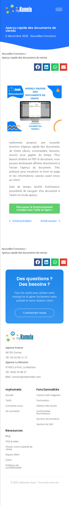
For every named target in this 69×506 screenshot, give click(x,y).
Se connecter (13, 411)
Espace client (13, 454)
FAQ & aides (12, 441)
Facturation (42, 400)
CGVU (9, 459)
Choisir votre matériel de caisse (19, 448)
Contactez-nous (14, 405)
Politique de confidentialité (13, 466)
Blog (8, 436)
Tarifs (8, 400)
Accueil (9, 395)
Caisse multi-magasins (48, 395)
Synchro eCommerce (47, 418)
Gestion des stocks (46, 405)
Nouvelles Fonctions (13, 53)
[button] (38, 67)
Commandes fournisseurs (43, 412)
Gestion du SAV (44, 424)
